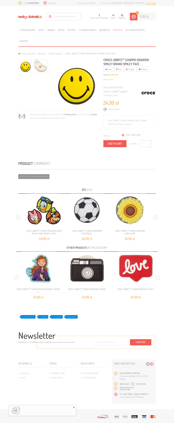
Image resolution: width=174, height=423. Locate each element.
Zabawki (51, 30)
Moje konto (87, 363)
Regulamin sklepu (60, 391)
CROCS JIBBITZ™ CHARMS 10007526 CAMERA (87, 289)
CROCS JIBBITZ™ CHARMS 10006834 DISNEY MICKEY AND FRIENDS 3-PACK (44, 232)
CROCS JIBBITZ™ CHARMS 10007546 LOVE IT (135, 289)
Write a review (108, 79)
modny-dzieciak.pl (26, 53)
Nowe (23, 377)
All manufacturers (135, 30)
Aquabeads (104, 30)
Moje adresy (88, 382)
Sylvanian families (87, 30)
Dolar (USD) (117, 3)
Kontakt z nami (58, 373)
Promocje (118, 30)
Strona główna (27, 30)
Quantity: (133, 143)
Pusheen (71, 30)
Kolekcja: (107, 135)
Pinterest (143, 69)
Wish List (51, 3)
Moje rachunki (89, 377)
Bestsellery (26, 382)
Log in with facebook (99, 15)
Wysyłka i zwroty (59, 382)
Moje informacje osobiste (95, 386)
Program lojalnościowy (31, 386)
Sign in (113, 16)
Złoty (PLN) (151, 3)
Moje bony (88, 391)
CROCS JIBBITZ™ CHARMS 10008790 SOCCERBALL (87, 232)
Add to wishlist (114, 109)
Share (119, 69)
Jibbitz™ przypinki (55, 53)
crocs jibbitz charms (28, 317)
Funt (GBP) (139, 3)
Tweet (108, 69)
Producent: (108, 95)
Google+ (130, 69)
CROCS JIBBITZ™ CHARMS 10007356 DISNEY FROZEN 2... (38, 290)
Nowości (24, 41)
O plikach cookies (28, 391)
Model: (106, 87)
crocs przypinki (57, 317)
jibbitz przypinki (71, 317)
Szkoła (60, 30)
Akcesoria (41, 53)
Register (121, 16)
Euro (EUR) (128, 3)
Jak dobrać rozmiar (60, 386)
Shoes (41, 30)
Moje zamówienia (90, 373)
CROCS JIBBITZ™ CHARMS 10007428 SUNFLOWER (130, 232)
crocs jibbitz (43, 317)
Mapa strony (57, 377)
